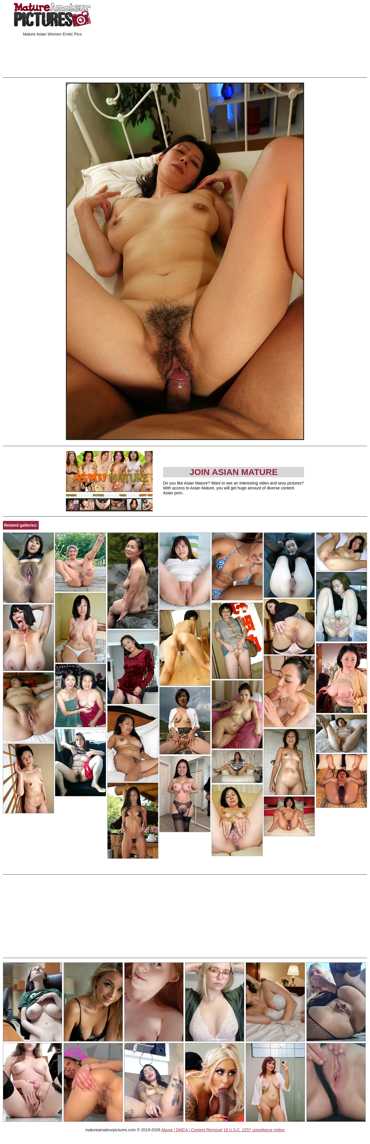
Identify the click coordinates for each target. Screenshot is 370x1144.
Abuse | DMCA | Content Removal (191, 1130)
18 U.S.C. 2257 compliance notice (254, 1130)
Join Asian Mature (233, 472)
